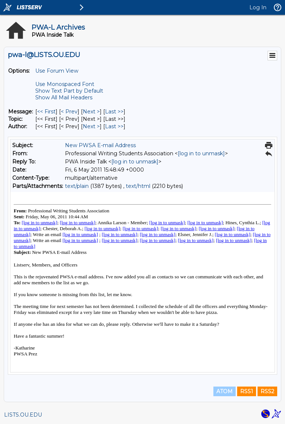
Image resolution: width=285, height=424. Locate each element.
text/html (138, 186)
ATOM (224, 391)
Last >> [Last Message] (114, 111)
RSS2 (267, 391)
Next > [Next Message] (91, 111)
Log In (257, 7)
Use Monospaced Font (64, 84)
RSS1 (246, 391)
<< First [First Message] (46, 111)
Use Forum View (56, 70)
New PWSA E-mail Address (100, 145)
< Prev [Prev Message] (69, 111)
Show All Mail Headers (63, 97)
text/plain (77, 186)
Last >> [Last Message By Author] (114, 126)
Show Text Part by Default (69, 90)
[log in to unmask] (201, 153)
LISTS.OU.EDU (23, 414)
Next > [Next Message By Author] (91, 126)
